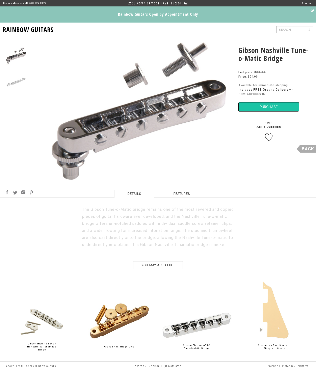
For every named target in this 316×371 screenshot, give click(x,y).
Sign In (306, 3)
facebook (273, 366)
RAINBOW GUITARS (28, 29)
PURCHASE (269, 107)
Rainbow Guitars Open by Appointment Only (158, 14)
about (10, 366)
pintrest (303, 366)
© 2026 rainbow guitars (41, 366)
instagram (289, 366)
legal (20, 366)
